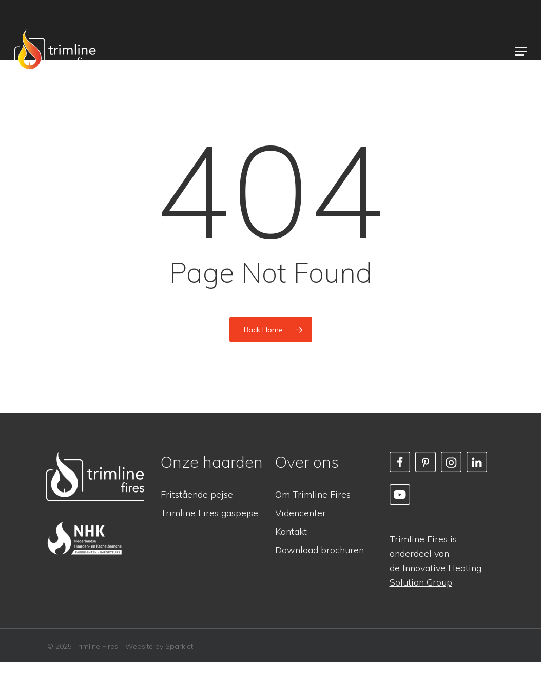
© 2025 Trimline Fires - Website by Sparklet (120, 646)
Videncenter (300, 513)
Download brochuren (319, 550)
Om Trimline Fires (313, 494)
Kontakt (291, 531)
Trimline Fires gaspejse (209, 513)
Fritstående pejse (197, 494)
